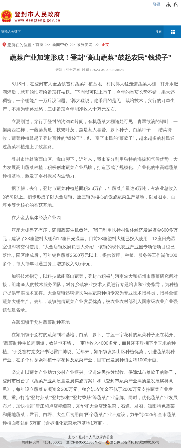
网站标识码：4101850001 (42, 442)
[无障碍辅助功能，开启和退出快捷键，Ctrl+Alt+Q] (172, 5)
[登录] (158, 4)
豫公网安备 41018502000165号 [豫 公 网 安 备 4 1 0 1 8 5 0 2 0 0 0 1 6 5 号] (132, 442)
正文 (105, 44)
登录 (157, 4)
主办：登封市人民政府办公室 (90, 437)
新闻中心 (60, 44)
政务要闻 (85, 44)
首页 (39, 44)
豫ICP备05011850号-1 (83, 442)
